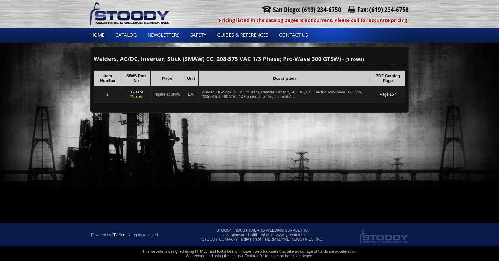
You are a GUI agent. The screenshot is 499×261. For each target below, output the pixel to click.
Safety (198, 34)
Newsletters (163, 34)
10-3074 (136, 94)
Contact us (293, 34)
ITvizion (118, 235)
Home (97, 34)
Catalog (126, 34)
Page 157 (388, 94)
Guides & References (242, 34)
